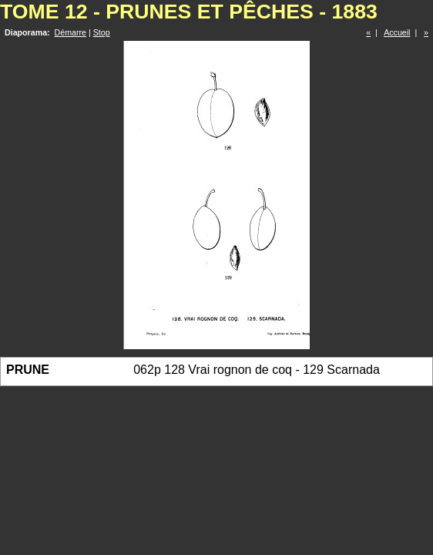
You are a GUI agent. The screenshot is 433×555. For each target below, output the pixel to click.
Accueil (397, 32)
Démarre (70, 32)
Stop (101, 32)
